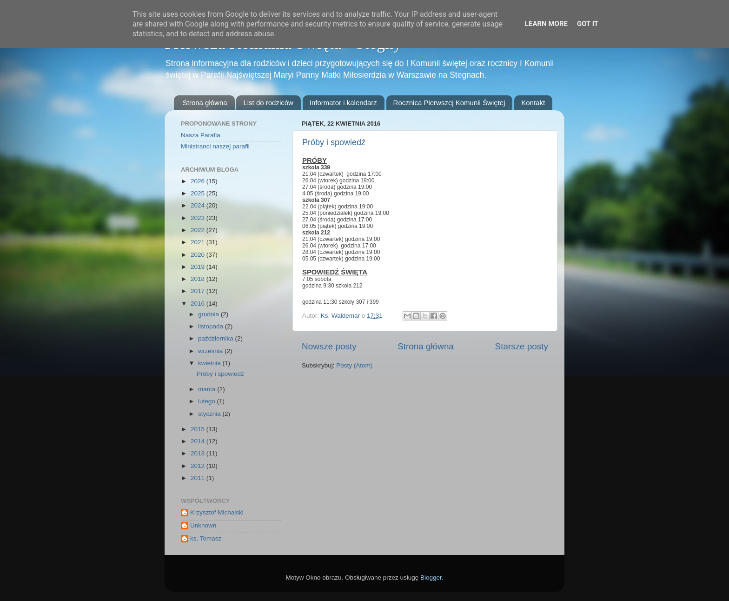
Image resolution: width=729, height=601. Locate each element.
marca (207, 389)
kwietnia (210, 363)
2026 (198, 181)
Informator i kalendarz (343, 103)
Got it (587, 24)
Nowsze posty (329, 346)
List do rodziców (268, 103)
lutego (207, 401)
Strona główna (205, 103)
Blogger (431, 577)
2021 (198, 242)
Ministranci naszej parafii (215, 146)
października (216, 338)
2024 (198, 205)
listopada (211, 326)
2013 (198, 453)
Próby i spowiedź (333, 142)
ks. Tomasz (205, 538)
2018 (198, 278)
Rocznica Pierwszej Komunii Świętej (449, 103)
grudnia (209, 314)
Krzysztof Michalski (217, 512)
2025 (198, 193)
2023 (198, 217)
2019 (198, 266)
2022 (198, 230)
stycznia (210, 413)
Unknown (203, 525)
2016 (198, 303)
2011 (198, 477)
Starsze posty (521, 346)
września (211, 350)
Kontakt (533, 103)
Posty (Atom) (354, 365)
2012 (198, 465)
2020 (198, 254)
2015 (198, 429)
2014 (198, 441)
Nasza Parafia (200, 135)
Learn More (546, 24)
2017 (198, 290)
